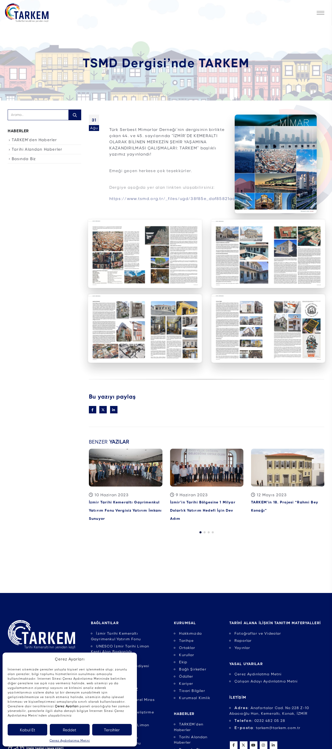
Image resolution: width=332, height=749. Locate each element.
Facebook (92, 409)
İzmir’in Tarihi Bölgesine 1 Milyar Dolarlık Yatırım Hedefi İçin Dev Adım (202, 510)
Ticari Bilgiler (192, 690)
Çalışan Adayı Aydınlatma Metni (266, 681)
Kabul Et (27, 729)
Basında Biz (24, 158)
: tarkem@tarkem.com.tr (267, 727)
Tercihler (112, 729)
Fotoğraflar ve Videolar (257, 633)
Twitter (103, 409)
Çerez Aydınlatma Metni (70, 740)
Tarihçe (186, 640)
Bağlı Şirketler (192, 668)
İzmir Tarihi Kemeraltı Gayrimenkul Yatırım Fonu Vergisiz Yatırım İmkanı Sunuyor (125, 510)
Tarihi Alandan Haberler (37, 149)
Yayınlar (242, 647)
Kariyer (186, 683)
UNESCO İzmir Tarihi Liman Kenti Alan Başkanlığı (120, 648)
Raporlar (243, 640)
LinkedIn (113, 409)
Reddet (69, 729)
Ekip (183, 661)
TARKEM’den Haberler (34, 139)
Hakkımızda (190, 633)
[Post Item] (125, 468)
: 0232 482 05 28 (260, 720)
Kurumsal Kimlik (194, 697)
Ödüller (186, 676)
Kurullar (186, 654)
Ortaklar (187, 647)
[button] (200, 530)
